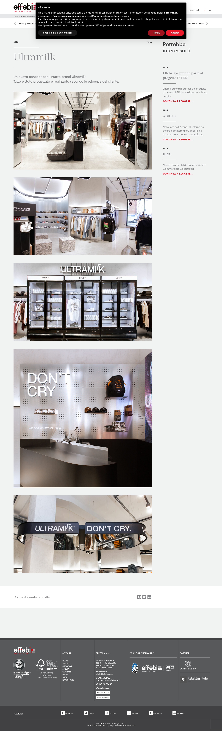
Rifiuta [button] (156, 32)
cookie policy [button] (123, 16)
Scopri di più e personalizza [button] (57, 32)
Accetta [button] (175, 32)
